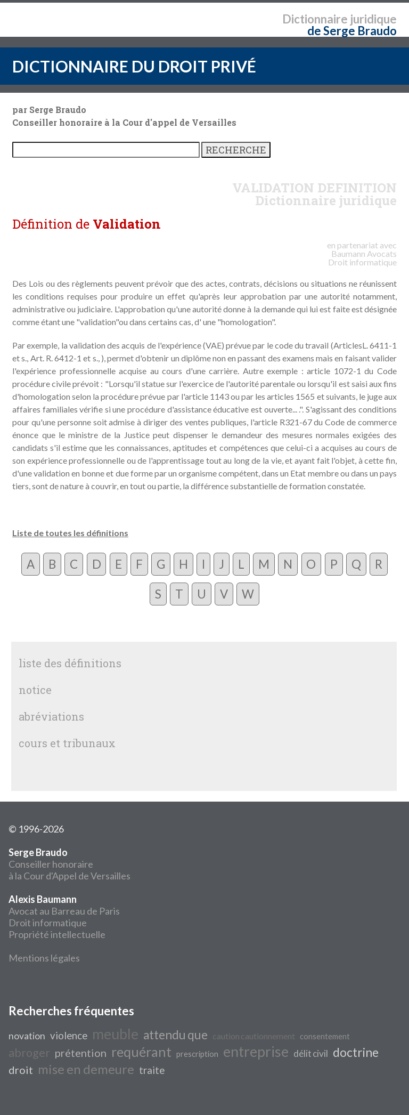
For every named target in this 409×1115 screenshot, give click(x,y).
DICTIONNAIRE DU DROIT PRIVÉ (134, 66)
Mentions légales (44, 958)
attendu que (175, 1035)
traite (152, 1070)
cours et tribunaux (67, 743)
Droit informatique (48, 922)
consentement (325, 1036)
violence (68, 1035)
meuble (115, 1034)
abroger (29, 1053)
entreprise (256, 1051)
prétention (81, 1052)
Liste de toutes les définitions (70, 533)
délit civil (310, 1053)
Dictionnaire (315, 19)
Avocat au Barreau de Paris (64, 911)
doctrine (356, 1052)
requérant (141, 1052)
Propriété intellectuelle (57, 934)
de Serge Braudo (352, 30)
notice (35, 690)
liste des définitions (70, 663)
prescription (197, 1054)
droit (21, 1069)
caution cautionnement (253, 1036)
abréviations (51, 716)
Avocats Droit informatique (362, 257)
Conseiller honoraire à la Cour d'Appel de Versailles (69, 864)
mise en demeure (86, 1069)
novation (27, 1035)
